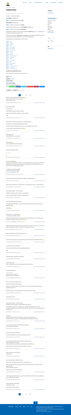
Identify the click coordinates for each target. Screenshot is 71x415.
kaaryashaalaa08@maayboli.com (12, 172)
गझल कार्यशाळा (12, 78)
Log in (9, 90)
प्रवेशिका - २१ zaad (9, 51)
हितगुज (30, 2)
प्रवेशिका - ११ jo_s (9, 45)
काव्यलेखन (10, 76)
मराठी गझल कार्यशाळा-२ (10, 82)
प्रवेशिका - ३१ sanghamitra (11, 63)
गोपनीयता (44, 408)
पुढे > (26, 95)
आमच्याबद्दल (49, 408)
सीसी (31, 406)
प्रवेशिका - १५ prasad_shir (10, 48)
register (15, 90)
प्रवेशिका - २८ (36, 32)
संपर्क (52, 408)
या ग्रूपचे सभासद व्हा (51, 32)
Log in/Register (51, 13)
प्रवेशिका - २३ (8, 20)
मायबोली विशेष (53, 2)
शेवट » (30, 95)
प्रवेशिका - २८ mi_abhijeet (10, 60)
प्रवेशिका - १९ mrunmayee (10, 50)
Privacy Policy (43, 411)
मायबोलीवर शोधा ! (51, 49)
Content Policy (49, 411)
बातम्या (28, 406)
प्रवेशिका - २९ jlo (9, 61)
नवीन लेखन (24, 2)
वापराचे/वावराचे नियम (39, 408)
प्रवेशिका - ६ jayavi (9, 43)
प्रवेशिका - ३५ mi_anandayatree (11, 66)
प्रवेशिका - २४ (8, 29)
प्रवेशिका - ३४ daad (9, 64)
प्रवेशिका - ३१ (8, 25)
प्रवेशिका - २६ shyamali (10, 57)
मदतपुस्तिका (61, 2)
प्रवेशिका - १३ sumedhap (10, 47)
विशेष (20, 406)
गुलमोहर (46, 2)
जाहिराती (24, 406)
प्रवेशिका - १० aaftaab (10, 44)
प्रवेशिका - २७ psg (9, 59)
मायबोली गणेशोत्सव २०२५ (38, 2)
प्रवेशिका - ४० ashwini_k (10, 67)
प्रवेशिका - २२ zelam (9, 53)
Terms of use (38, 411)
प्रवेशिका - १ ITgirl (9, 41)
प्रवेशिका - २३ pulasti (9, 54)
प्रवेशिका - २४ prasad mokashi (11, 56)
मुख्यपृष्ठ (10, 7)
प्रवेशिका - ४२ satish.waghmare (11, 69)
